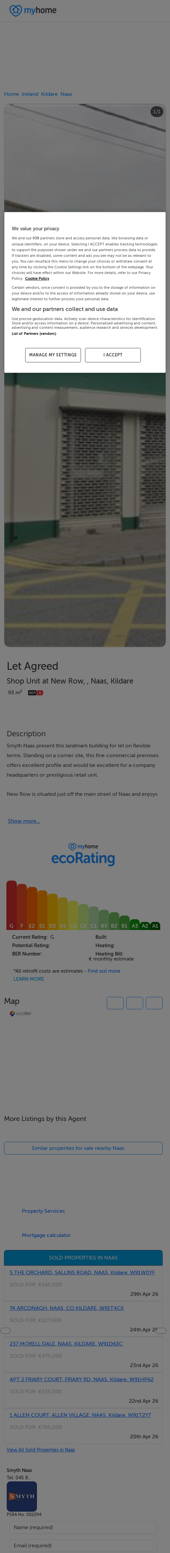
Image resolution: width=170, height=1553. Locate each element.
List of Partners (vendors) (34, 334)
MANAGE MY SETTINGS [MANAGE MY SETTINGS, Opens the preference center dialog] (53, 355)
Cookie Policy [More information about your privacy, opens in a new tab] (37, 278)
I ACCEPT (113, 355)
